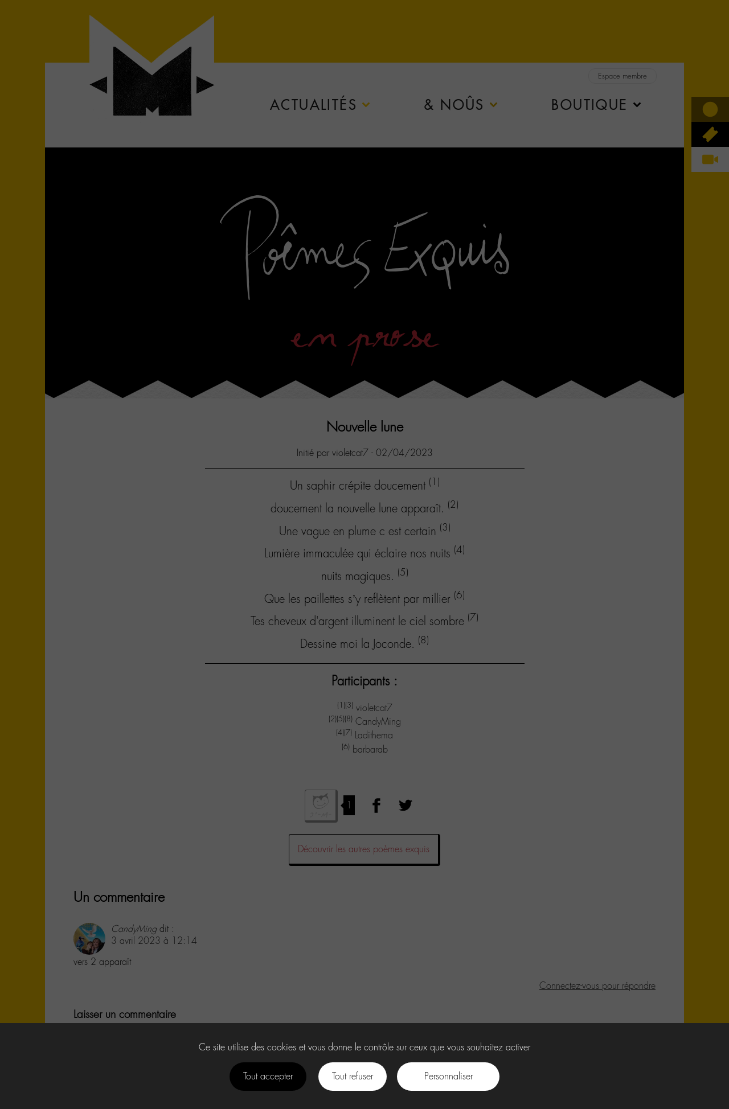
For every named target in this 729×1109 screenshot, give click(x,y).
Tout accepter (268, 1076)
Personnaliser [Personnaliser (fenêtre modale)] (448, 1076)
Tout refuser (352, 1076)
